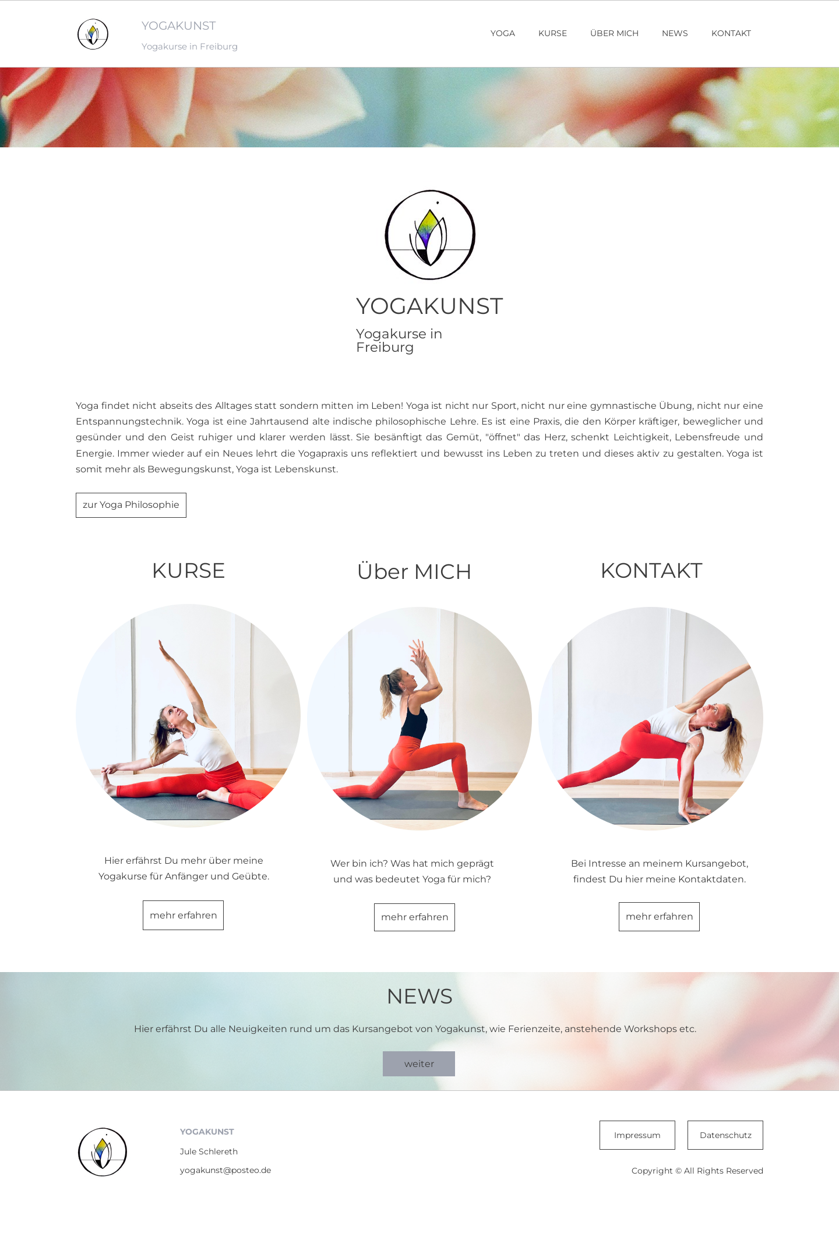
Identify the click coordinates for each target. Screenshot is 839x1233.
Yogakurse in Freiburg (190, 46)
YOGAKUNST (179, 26)
